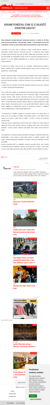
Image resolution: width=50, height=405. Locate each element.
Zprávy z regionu (12, 11)
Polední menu (12, 393)
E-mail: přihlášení (10, 403)
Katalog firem (16, 169)
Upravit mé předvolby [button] (35, 399)
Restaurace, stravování (25, 169)
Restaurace (33, 169)
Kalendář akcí (12, 396)
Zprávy (3, 11)
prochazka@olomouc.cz (42, 159)
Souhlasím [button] (33, 396)
